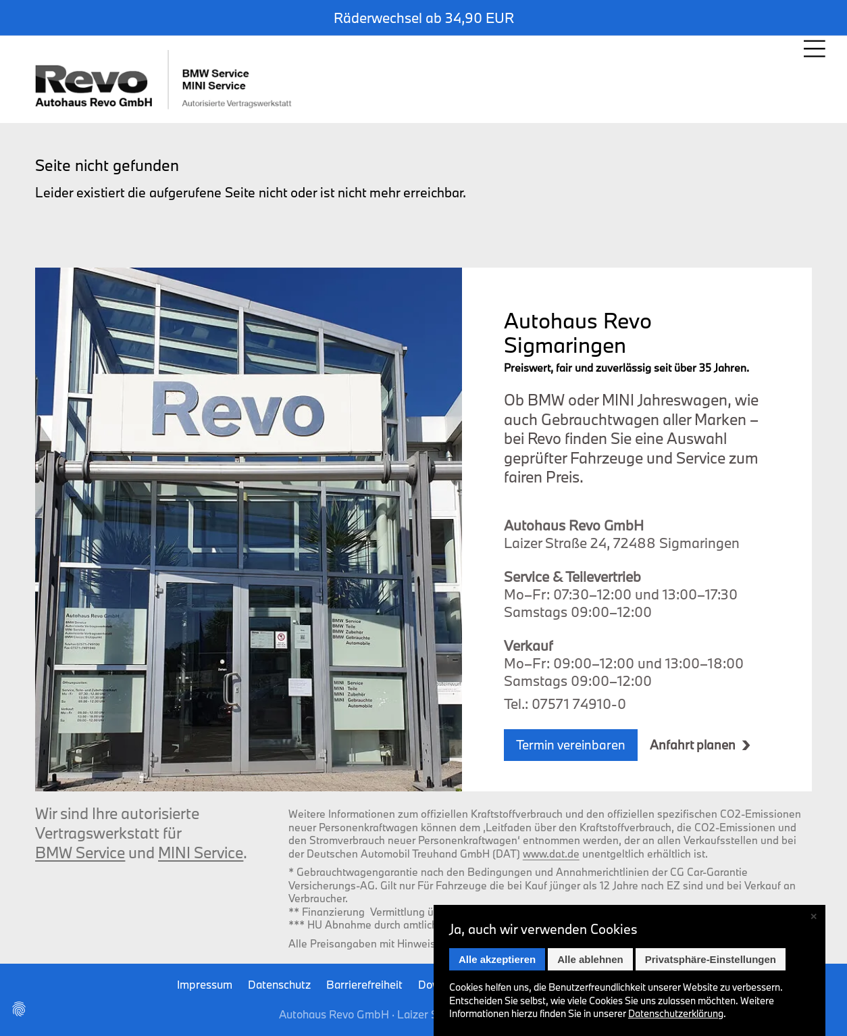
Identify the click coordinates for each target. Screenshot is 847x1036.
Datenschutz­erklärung (675, 1013)
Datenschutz (279, 984)
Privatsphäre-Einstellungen (710, 959)
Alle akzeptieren (497, 959)
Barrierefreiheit (364, 984)
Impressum (204, 984)
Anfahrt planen (693, 745)
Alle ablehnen (590, 959)
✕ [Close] (813, 917)
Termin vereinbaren (570, 745)
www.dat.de (551, 853)
